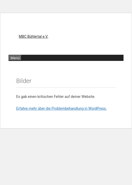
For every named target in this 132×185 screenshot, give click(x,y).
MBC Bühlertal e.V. (33, 36)
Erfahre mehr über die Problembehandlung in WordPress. (61, 108)
